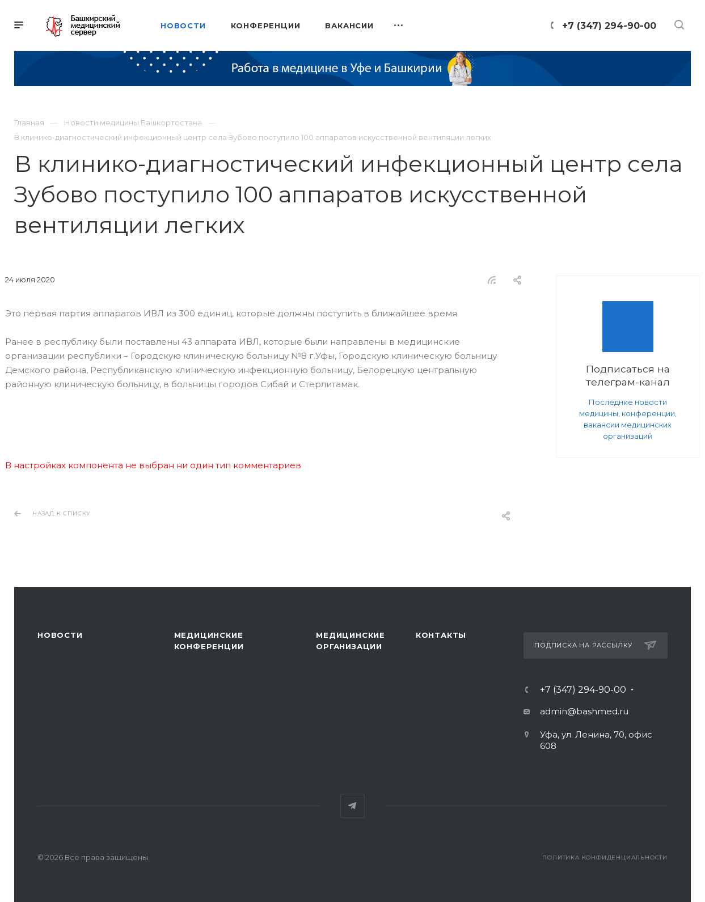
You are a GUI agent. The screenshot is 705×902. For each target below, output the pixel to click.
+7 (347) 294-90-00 (609, 25)
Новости (60, 635)
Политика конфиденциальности (605, 857)
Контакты (441, 635)
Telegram (352, 806)
